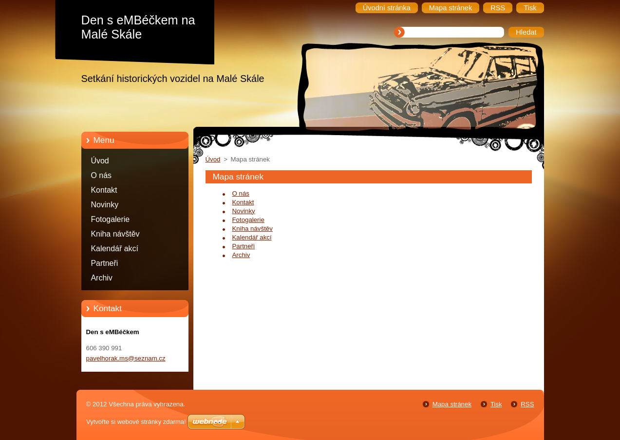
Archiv (102, 278)
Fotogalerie (110, 219)
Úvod (100, 161)
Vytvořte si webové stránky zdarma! (136, 421)
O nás (101, 175)
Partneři (104, 263)
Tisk (496, 404)
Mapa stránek (451, 404)
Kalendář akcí (114, 248)
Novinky (105, 204)
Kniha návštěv (115, 234)
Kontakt (104, 190)
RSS (527, 404)
